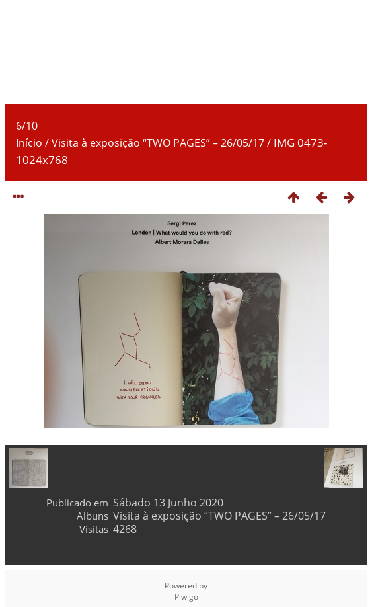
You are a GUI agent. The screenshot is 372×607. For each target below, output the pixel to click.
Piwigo (186, 596)
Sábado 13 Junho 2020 (168, 502)
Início (29, 143)
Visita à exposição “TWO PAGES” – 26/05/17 (158, 143)
